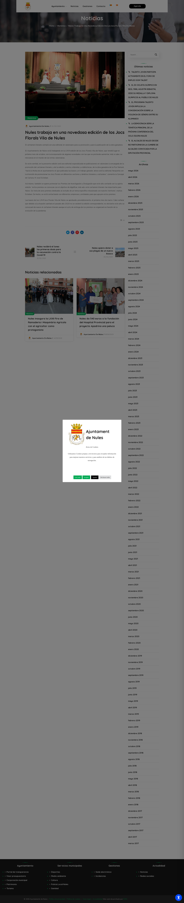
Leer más (77, 477)
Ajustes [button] (94, 477)
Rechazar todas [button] (105, 477)
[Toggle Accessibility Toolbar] (178, 897)
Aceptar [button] (86, 477)
